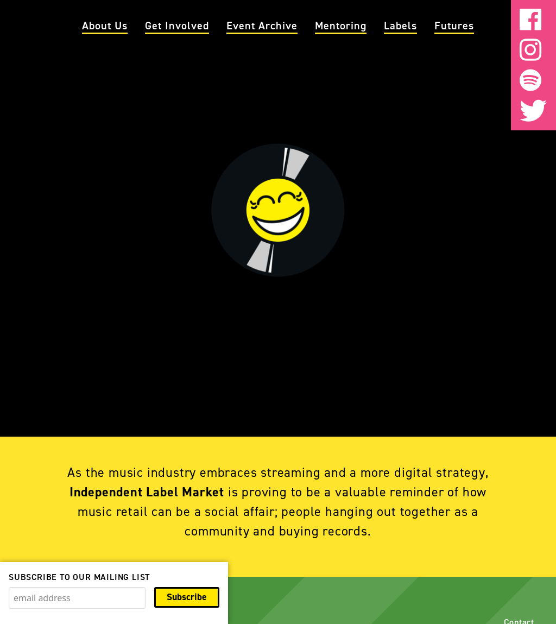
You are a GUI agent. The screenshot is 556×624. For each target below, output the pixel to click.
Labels (400, 25)
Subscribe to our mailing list (79, 577)
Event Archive (262, 25)
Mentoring (341, 25)
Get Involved (177, 25)
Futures (454, 25)
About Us (105, 25)
